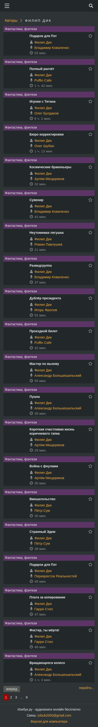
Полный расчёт (41, 69)
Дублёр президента (45, 298)
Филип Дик (43, 42)
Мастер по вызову (44, 364)
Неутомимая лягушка (46, 232)
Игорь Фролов (45, 310)
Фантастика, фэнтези (21, 29)
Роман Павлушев (48, 244)
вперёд (11, 689)
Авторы (11, 20)
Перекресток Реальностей (55, 576)
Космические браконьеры (50, 167)
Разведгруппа (40, 265)
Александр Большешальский (57, 375)
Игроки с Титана (42, 101)
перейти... (86, 688)
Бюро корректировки (46, 134)
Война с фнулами (43, 466)
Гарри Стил (43, 609)
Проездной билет (43, 331)
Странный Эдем (42, 532)
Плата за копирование (47, 597)
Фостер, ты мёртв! (44, 630)
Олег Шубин (44, 146)
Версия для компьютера (49, 721)
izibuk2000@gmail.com (54, 715)
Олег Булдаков (46, 113)
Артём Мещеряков (49, 179)
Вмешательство (42, 499)
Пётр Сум (42, 510)
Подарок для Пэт (43, 36)
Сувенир (36, 200)
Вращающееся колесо (47, 663)
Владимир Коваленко (51, 48)
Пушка (34, 396)
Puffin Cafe (43, 80)
